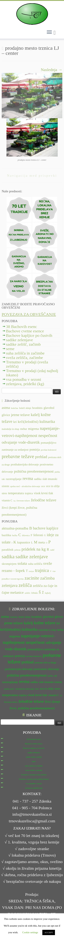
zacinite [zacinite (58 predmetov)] (32, 578)
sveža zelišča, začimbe (24, 357)
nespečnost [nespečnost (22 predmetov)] (47, 435)
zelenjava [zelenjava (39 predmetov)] (10, 585)
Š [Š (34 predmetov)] (40, 592)
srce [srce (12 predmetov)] (43, 486)
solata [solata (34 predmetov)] (22, 563)
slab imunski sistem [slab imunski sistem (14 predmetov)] (50, 682)
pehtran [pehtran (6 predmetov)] (18, 550)
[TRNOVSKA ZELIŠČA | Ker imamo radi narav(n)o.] (32, 14)
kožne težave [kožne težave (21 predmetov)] (44, 622)
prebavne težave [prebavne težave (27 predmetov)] (18, 456)
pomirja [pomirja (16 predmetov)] (35, 449)
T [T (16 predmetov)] (27, 571)
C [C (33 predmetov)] (19, 535)
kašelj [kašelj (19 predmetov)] (35, 415)
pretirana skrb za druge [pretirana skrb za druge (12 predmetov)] (45, 662)
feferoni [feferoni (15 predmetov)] (38, 535)
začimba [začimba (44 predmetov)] (47, 578)
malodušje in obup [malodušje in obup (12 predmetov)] (10, 429)
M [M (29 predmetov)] (35, 542)
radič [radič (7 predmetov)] (52, 550)
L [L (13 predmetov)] (32, 542)
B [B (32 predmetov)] (30, 528)
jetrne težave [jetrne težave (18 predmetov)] (20, 415)
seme (10, 349)
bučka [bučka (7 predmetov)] (14, 535)
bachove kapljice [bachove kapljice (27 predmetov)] (45, 528)
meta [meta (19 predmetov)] (41, 542)
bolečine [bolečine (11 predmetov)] (14, 408)
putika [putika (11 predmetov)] (57, 472)
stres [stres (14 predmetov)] (4, 493)
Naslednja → (51, 69)
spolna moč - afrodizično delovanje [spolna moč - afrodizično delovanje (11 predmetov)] (25, 486)
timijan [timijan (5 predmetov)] (31, 571)
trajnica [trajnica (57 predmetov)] (42, 570)
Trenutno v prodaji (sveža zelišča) (27, 364)
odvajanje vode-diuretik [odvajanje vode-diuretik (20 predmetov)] (21, 442)
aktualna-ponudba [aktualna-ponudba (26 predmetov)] (15, 528)
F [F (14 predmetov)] (31, 535)
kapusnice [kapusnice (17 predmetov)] (23, 542)
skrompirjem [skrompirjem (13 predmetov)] (9, 563)
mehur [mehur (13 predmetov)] (23, 428)
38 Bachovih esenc (21, 326)
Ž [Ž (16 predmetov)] (43, 592)
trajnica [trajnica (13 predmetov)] (29, 493)
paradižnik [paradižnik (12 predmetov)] (7, 549)
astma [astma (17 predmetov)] (6, 408)
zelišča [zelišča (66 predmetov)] (25, 585)
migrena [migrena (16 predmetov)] (33, 428)
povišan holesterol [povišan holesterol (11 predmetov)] (48, 450)
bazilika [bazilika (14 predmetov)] (6, 535)
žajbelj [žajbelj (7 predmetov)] (48, 593)
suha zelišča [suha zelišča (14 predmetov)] (35, 563)
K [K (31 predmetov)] (14, 542)
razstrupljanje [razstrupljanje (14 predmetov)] (14, 479)
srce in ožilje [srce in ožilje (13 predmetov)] (53, 486)
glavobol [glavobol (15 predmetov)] (49, 408)
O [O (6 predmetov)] (46, 543)
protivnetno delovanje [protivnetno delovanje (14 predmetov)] (46, 669)
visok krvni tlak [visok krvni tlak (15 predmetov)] (43, 493)
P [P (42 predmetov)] (49, 542)
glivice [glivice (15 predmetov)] (6, 415)
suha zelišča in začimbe (25, 353)
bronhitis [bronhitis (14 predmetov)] (37, 408)
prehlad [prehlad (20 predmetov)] (41, 457)
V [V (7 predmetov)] (51, 571)
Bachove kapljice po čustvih (29, 335)
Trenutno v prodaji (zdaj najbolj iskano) (32, 372)
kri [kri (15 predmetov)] (15, 422)
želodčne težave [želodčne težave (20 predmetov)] (43, 500)
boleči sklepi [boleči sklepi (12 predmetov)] (25, 408)
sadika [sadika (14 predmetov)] (37, 479)
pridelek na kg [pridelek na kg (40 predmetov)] (34, 549)
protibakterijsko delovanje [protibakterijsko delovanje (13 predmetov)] (25, 464)
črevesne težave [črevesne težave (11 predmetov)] (23, 500)
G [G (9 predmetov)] (45, 535)
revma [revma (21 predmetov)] (28, 478)
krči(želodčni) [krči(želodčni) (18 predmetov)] (28, 422)
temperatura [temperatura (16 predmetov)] (16, 493)
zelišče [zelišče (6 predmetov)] (27, 593)
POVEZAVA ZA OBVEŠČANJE (29, 314)
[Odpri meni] (49, 32)
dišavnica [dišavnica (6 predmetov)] (26, 535)
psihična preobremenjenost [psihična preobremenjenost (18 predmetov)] (34, 471)
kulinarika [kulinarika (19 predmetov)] (47, 421)
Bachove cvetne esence (25, 331)
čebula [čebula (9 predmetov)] (34, 592)
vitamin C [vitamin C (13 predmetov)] (7, 500)
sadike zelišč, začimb (23, 344)
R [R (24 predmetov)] (48, 549)
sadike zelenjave (19, 340)
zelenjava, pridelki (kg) (25, 384)
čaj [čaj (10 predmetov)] (14, 501)
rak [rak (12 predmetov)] (3, 479)
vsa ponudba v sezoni (23, 379)
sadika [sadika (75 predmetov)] (8, 556)
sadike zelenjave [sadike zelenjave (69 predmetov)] (32, 556)
